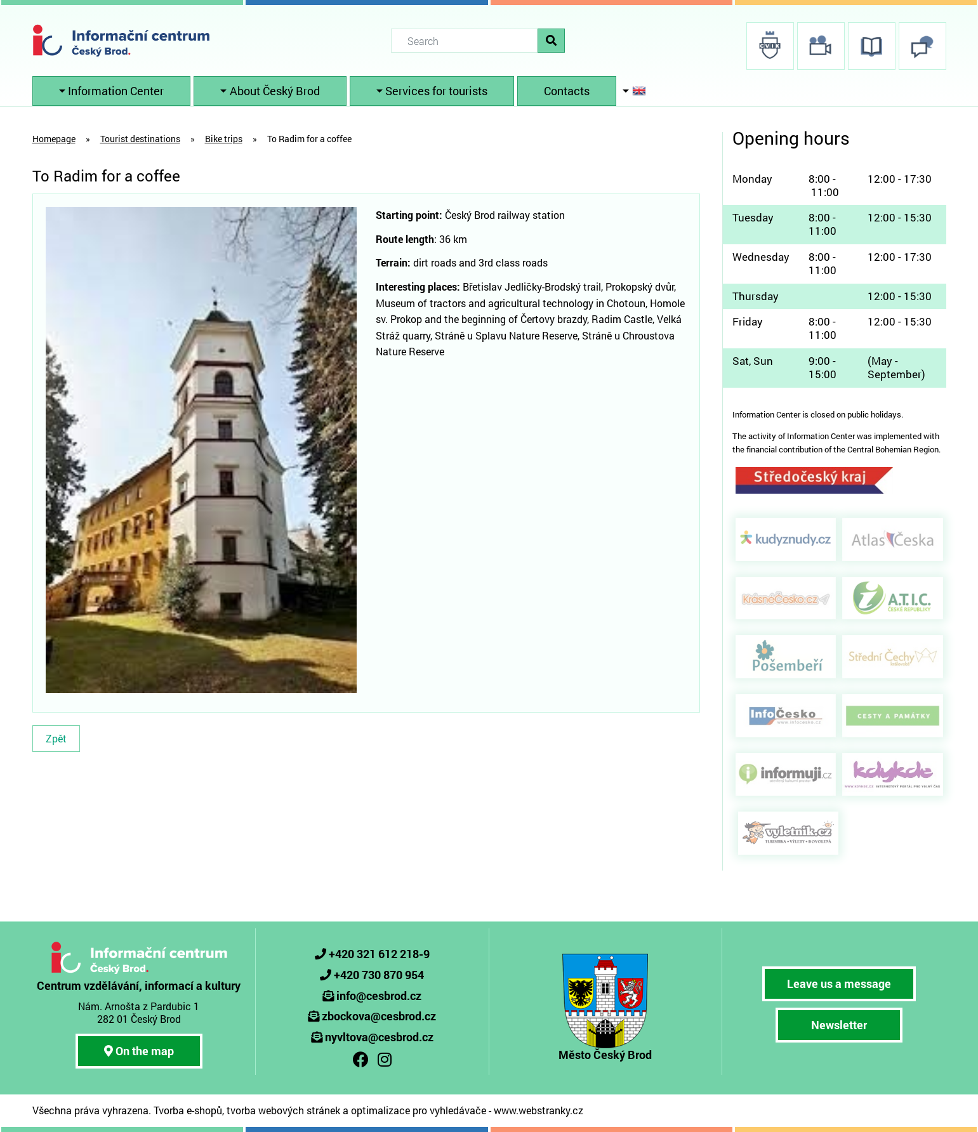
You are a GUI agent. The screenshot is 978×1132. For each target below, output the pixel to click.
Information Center (116, 90)
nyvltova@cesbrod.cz (379, 1036)
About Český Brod (275, 90)
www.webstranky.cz (538, 1110)
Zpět (56, 738)
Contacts (567, 90)
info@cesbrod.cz (378, 995)
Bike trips (223, 139)
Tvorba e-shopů (188, 1110)
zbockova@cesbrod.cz (379, 1015)
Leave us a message (839, 983)
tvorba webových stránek (283, 1110)
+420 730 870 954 (379, 974)
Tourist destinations (140, 139)
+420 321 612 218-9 (379, 953)
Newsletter (839, 1024)
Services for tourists (436, 90)
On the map (139, 1050)
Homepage (54, 139)
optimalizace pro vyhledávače (418, 1110)
